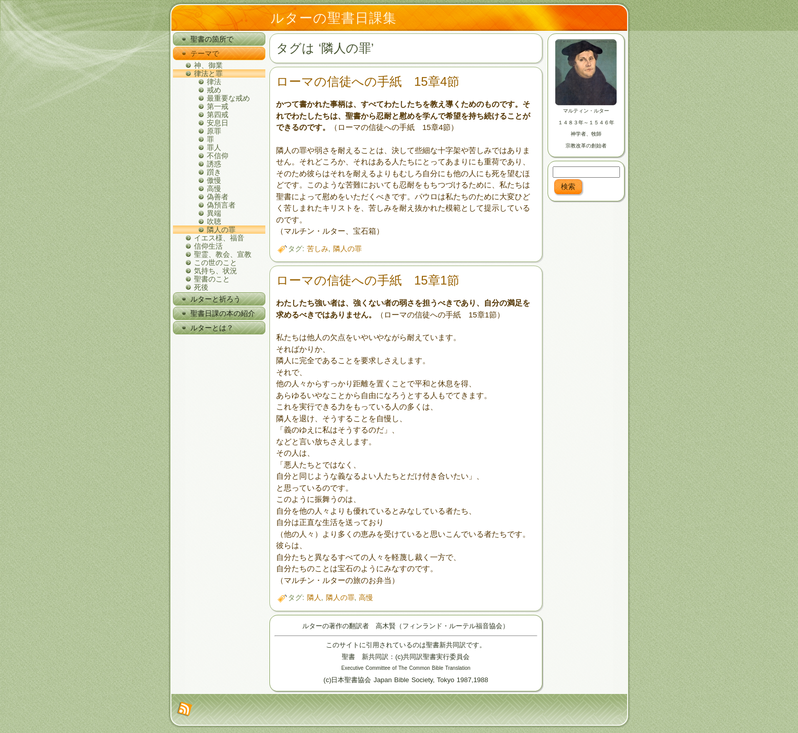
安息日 (217, 123)
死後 (201, 287)
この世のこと (215, 262)
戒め (214, 90)
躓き (214, 172)
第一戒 (217, 106)
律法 (214, 82)
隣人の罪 (221, 229)
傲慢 (214, 180)
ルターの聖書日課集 (333, 18)
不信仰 (217, 156)
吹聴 (214, 221)
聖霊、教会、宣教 (222, 254)
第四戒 (217, 114)
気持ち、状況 (215, 271)
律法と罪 (208, 73)
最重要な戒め (228, 98)
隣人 (314, 597)
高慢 (214, 188)
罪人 (214, 147)
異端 (214, 213)
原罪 (214, 131)
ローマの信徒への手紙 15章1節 (367, 280)
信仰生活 (208, 246)
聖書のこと (212, 279)
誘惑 (214, 164)
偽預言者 (221, 205)
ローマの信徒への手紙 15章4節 (367, 81)
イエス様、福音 (219, 238)
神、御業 (208, 65)
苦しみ (317, 249)
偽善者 (217, 197)
